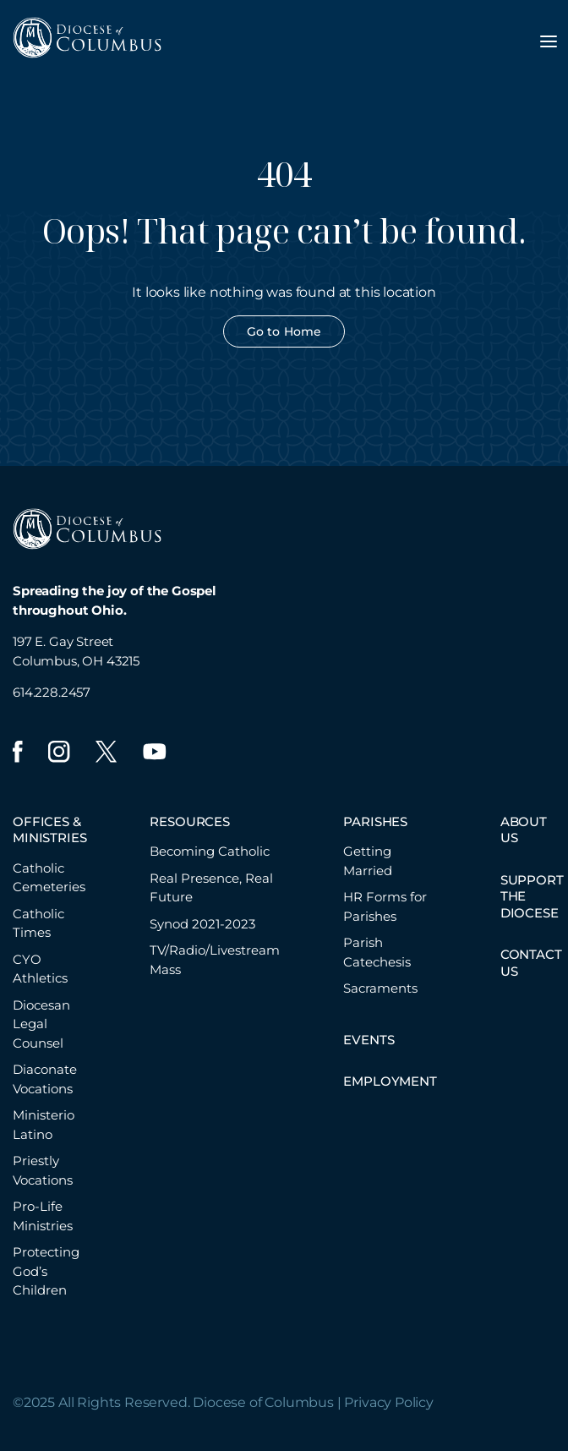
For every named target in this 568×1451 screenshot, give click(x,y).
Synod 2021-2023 (202, 924)
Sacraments (380, 988)
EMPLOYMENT (389, 1081)
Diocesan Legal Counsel (41, 1024)
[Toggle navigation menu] (548, 41)
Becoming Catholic (210, 851)
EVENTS (368, 1040)
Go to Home (284, 331)
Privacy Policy (389, 1402)
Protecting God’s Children (46, 1271)
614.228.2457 (51, 692)
